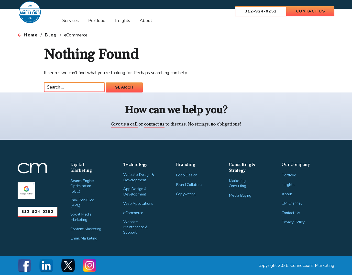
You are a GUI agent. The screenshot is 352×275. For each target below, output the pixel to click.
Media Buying (240, 195)
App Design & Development (135, 191)
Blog (51, 35)
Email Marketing (83, 238)
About (287, 194)
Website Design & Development (138, 177)
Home (31, 35)
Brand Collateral (189, 184)
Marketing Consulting (237, 183)
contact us (154, 124)
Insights (288, 184)
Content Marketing (85, 229)
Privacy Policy (293, 222)
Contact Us (310, 11)
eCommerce (133, 213)
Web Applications (138, 203)
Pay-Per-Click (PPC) (82, 203)
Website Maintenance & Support (135, 227)
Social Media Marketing (80, 217)
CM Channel (291, 203)
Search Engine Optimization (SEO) (82, 186)
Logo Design (186, 175)
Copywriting (186, 194)
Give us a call (124, 124)
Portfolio (289, 175)
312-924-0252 (261, 11)
